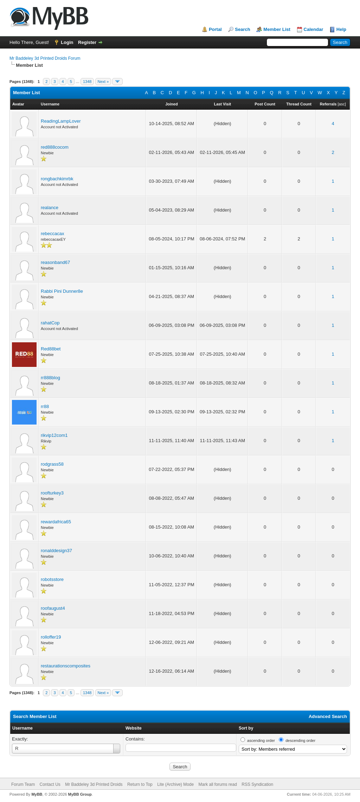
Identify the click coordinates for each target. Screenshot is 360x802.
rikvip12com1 (54, 435)
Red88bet (50, 348)
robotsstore (52, 579)
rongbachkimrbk (57, 178)
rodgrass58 (52, 464)
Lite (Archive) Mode (175, 784)
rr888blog (50, 377)
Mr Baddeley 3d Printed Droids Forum (44, 58)
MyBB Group (79, 794)
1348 (87, 81)
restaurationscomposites (65, 665)
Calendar (313, 29)
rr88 (45, 406)
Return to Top (140, 784)
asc (342, 104)
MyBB (36, 794)
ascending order (261, 740)
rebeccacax (52, 233)
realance (49, 207)
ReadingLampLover (61, 121)
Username (22, 728)
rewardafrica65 (56, 521)
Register (87, 42)
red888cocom (55, 147)
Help (341, 29)
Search (242, 29)
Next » (103, 81)
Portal (215, 29)
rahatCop (50, 322)
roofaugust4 (53, 608)
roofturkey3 (52, 493)
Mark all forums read (218, 784)
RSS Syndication (257, 784)
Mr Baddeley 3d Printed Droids (93, 784)
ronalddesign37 (56, 550)
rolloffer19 (51, 637)
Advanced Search (328, 716)
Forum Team (23, 784)
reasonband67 (55, 262)
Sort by (246, 728)
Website (134, 728)
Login (67, 42)
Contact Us (49, 784)
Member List (276, 29)
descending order (300, 740)
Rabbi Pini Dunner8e (62, 291)
